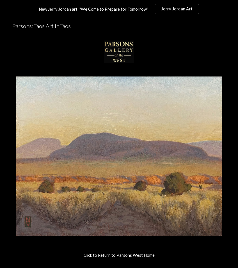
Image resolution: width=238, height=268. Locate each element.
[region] (119, 9)
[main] (119, 255)
